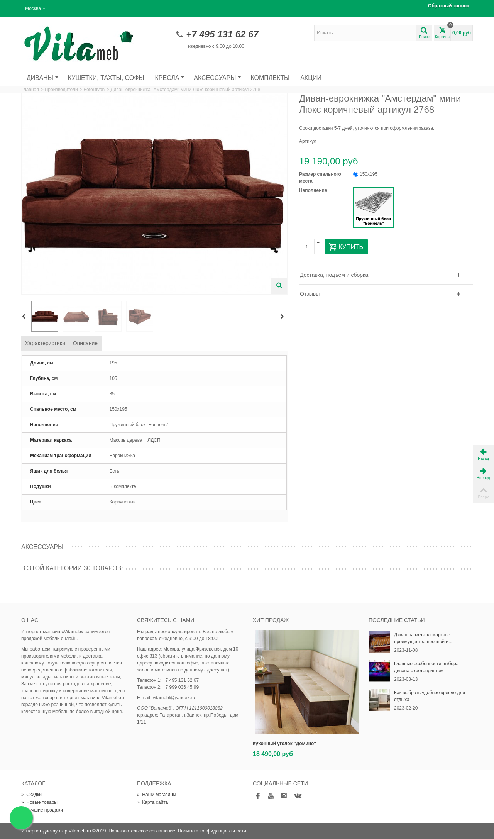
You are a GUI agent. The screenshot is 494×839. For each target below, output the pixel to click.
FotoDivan (94, 89)
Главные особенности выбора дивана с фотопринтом (426, 667)
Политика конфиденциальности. (212, 831)
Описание (85, 343)
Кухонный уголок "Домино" (284, 743)
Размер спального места (320, 177)
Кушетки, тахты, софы (106, 78)
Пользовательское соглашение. (142, 831)
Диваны (43, 78)
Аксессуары (217, 78)
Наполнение (313, 190)
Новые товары (39, 802)
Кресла (170, 78)
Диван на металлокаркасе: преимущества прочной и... (423, 638)
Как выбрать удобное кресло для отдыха (429, 696)
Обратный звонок (448, 5)
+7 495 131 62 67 (222, 34)
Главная (30, 89)
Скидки (31, 794)
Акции (310, 78)
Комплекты (269, 78)
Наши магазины (156, 794)
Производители (61, 89)
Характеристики (45, 343)
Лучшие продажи (42, 810)
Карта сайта (152, 802)
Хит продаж (271, 620)
